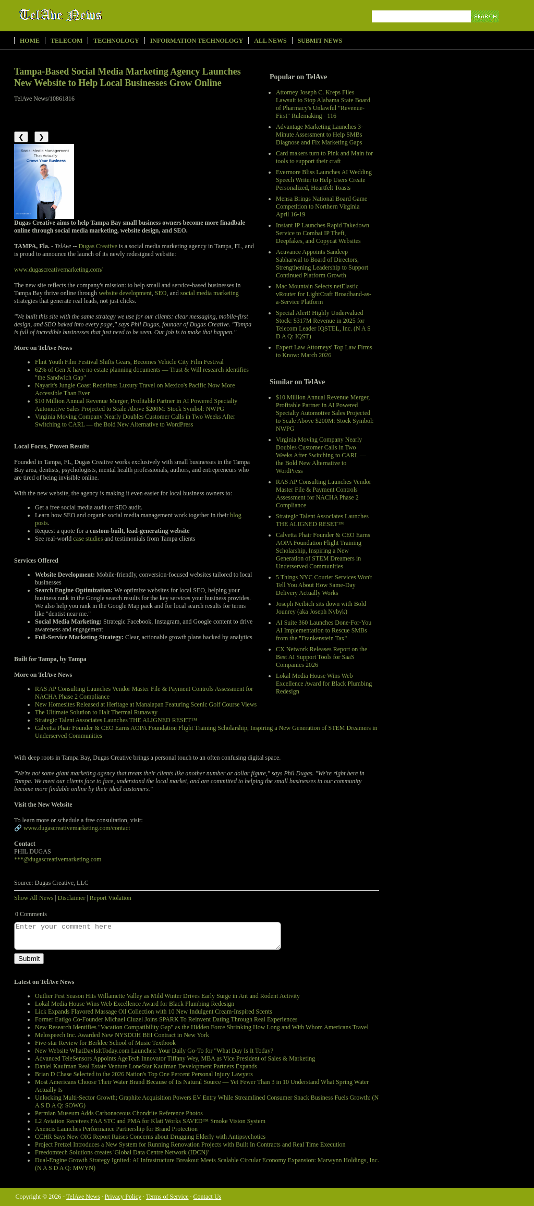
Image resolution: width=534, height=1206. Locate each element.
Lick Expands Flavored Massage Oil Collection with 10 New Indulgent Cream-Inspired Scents (153, 1011)
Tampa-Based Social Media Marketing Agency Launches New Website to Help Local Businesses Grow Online (127, 77)
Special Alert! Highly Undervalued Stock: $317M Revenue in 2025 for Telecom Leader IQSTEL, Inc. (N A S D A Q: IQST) (323, 324)
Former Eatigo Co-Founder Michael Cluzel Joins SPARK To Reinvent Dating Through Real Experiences (166, 1019)
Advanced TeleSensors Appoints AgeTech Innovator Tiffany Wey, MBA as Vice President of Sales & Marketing (175, 1058)
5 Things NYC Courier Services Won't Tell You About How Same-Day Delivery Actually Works (324, 585)
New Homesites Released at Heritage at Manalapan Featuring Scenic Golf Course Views (146, 704)
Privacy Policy (123, 1196)
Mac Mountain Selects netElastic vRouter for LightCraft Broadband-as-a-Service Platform (323, 294)
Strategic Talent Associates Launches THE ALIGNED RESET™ (322, 520)
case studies (88, 538)
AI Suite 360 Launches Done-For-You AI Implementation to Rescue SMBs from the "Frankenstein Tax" (323, 630)
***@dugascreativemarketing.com (57, 859)
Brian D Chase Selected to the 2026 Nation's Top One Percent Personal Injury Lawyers (144, 1074)
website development (125, 293)
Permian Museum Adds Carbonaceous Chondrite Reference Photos (119, 1113)
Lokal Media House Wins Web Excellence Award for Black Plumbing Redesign (324, 683)
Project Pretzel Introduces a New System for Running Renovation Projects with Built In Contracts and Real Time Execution (190, 1144)
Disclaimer (72, 898)
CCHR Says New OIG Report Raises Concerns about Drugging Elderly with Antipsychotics (150, 1136)
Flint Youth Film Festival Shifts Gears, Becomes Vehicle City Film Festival (129, 362)
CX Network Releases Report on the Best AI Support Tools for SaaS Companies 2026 (321, 656)
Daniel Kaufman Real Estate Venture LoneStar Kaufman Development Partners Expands (146, 1066)
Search (485, 28)
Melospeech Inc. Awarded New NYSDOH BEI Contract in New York (122, 1035)
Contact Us (207, 1196)
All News (270, 40)
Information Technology (197, 40)
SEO (161, 293)
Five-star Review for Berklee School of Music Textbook (105, 1042)
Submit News (320, 40)
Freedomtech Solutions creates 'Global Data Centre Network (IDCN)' (122, 1152)
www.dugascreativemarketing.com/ (58, 269)
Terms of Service (167, 1196)
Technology (116, 40)
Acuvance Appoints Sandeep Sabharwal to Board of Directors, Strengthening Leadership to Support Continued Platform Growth (322, 263)
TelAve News (91, 15)
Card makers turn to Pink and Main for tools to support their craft (324, 157)
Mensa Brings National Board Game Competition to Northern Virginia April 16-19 (321, 206)
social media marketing (209, 293)
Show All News (33, 898)
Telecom (66, 40)
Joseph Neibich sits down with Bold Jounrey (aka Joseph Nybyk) (321, 607)
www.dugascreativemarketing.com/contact (76, 828)
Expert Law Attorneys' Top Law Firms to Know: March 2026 (324, 351)
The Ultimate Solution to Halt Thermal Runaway (96, 712)
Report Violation (110, 898)
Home (30, 40)
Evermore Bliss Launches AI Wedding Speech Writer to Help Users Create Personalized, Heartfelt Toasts (324, 179)
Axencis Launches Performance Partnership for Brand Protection (116, 1128)
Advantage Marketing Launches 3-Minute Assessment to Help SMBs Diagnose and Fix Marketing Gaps (319, 134)
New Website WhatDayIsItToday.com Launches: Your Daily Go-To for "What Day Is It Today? (154, 1050)
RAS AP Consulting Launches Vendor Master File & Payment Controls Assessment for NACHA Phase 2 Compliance (323, 493)
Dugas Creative (97, 246)
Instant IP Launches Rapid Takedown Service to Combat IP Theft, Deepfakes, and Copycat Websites (322, 233)
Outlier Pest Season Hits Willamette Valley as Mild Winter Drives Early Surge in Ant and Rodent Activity (167, 996)
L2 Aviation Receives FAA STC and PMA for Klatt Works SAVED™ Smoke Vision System (150, 1121)
